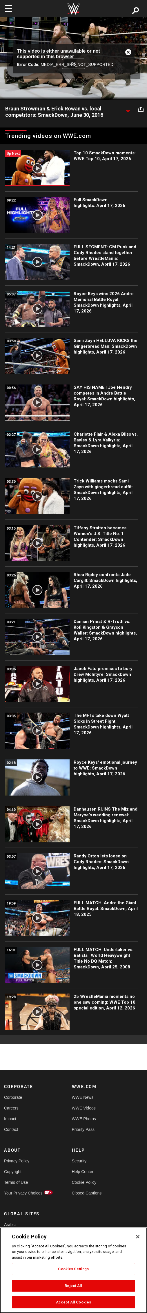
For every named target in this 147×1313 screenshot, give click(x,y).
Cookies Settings (73, 1269)
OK (73, 63)
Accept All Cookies (73, 1302)
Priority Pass (83, 1129)
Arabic (10, 1224)
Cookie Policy (84, 1182)
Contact (11, 1129)
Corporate (13, 1097)
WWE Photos (84, 1118)
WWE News (83, 1097)
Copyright (12, 1171)
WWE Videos (84, 1108)
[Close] (137, 1236)
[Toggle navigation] (8, 8)
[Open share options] (140, 109)
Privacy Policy (16, 1161)
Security (79, 1161)
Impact (10, 1118)
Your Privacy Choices (21, 1193)
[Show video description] (127, 109)
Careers (11, 1108)
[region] (73, 1270)
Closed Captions (87, 1193)
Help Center (83, 1171)
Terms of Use (16, 1182)
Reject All (73, 1286)
